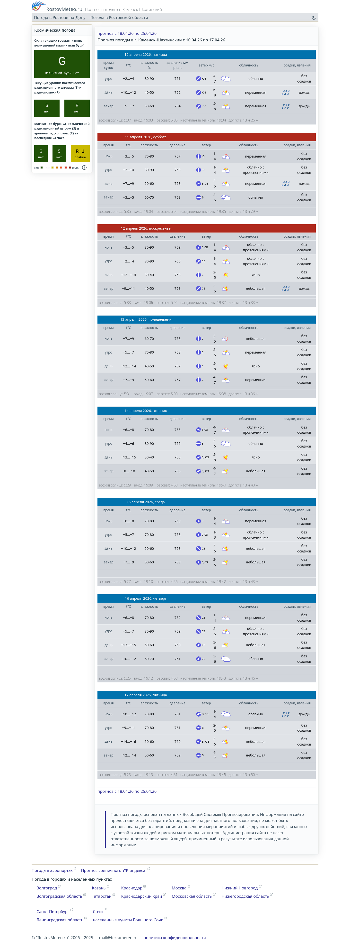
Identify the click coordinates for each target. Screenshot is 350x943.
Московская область (192, 896)
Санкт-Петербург (52, 911)
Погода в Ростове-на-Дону (59, 17)
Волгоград (46, 888)
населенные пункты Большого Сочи (128, 920)
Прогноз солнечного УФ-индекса (113, 870)
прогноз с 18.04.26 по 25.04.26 (127, 33)
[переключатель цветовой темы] (313, 17)
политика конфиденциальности (175, 937)
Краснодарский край (141, 896)
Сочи (98, 911)
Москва (179, 888)
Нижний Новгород (239, 888)
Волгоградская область (59, 896)
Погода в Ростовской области (119, 17)
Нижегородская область (245, 896)
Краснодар (131, 888)
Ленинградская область (59, 920)
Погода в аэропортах (52, 870)
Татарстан (101, 896)
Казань (98, 888)
